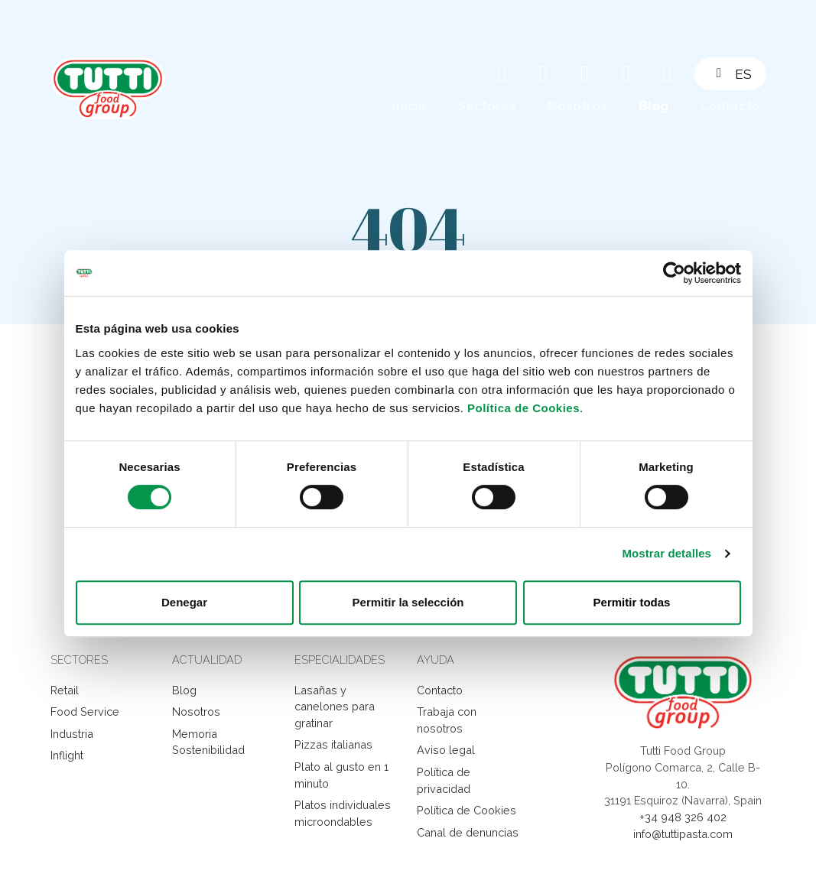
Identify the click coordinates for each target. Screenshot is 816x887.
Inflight (66, 755)
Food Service (84, 711)
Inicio (409, 105)
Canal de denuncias (468, 832)
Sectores (486, 105)
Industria (71, 733)
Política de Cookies (523, 407)
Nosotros (577, 105)
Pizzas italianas (333, 744)
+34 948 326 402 (683, 817)
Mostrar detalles (666, 553)
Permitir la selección (408, 602)
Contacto (730, 105)
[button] (739, 73)
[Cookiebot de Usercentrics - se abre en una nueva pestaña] (674, 273)
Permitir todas (632, 602)
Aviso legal (446, 749)
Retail (64, 690)
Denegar (184, 602)
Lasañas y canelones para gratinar (334, 706)
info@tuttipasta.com (683, 833)
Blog (653, 105)
